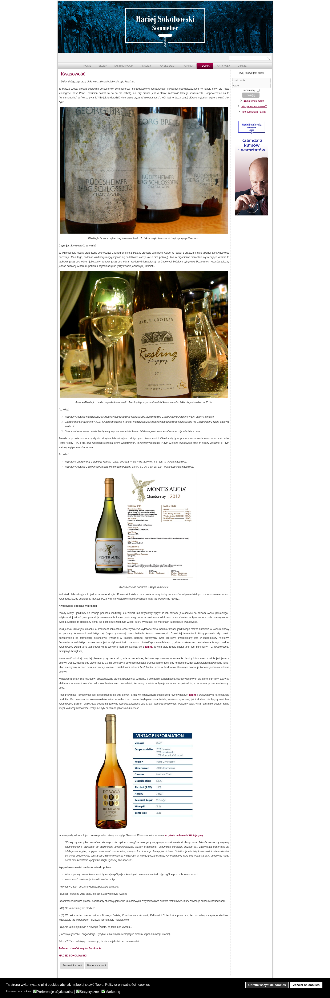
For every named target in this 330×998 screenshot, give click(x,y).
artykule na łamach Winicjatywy (184, 835)
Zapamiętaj (249, 90)
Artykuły (223, 65)
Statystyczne (89, 992)
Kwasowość (73, 74)
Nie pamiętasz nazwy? (254, 106)
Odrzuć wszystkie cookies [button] (267, 985)
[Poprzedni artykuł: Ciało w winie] (72, 965)
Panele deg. (166, 65)
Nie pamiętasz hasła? (254, 111)
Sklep (102, 65)
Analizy (146, 65)
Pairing (187, 65)
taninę (192, 694)
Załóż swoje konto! (254, 100)
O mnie (242, 65)
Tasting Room (123, 65)
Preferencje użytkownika (55, 992)
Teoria (205, 65)
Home (87, 65)
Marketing (112, 992)
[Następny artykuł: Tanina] (96, 965)
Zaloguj (251, 95)
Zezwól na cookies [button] (306, 985)
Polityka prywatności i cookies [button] (127, 984)
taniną (148, 646)
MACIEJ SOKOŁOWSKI (72, 955)
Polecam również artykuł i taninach (80, 948)
